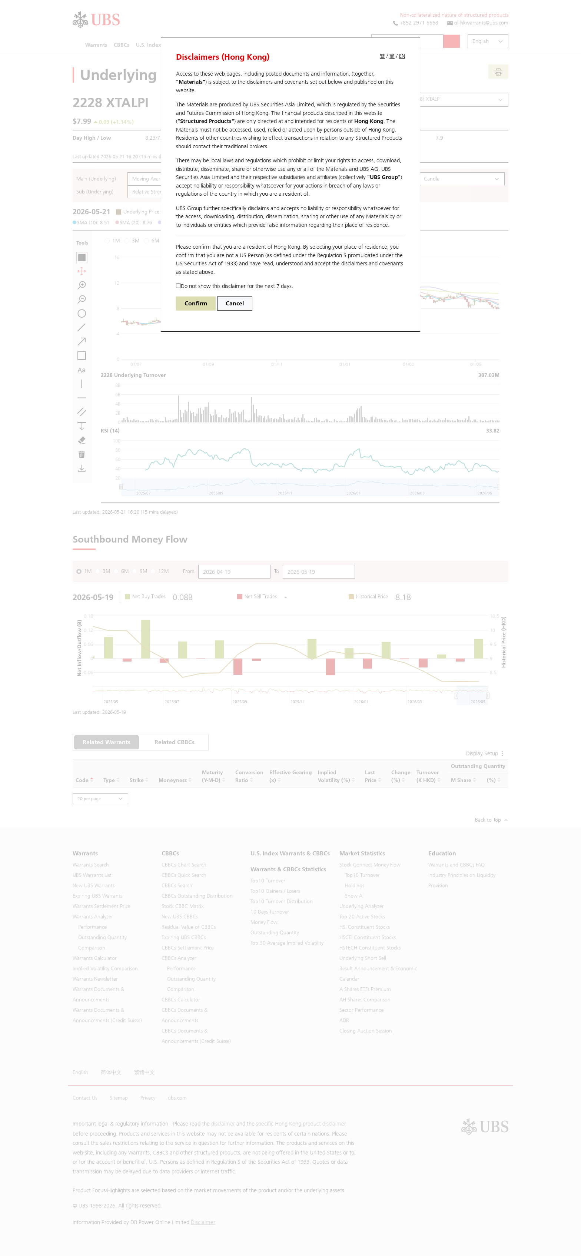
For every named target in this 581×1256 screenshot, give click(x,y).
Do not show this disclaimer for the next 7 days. (234, 286)
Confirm (196, 303)
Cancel (235, 303)
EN (402, 56)
